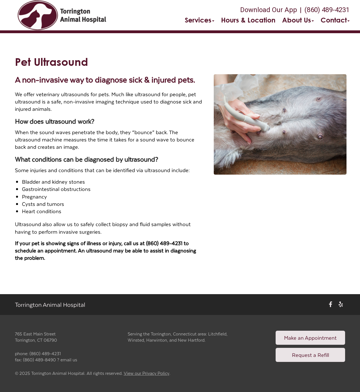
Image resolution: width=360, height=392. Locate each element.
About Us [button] (298, 20)
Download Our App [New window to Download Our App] (268, 10)
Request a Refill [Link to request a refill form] (310, 355)
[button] (61, 15)
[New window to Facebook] (330, 304)
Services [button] (199, 20)
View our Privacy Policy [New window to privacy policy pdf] (146, 373)
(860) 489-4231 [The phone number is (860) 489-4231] (327, 10)
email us (68, 359)
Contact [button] (335, 20)
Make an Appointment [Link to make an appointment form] (310, 338)
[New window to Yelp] (340, 304)
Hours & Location (248, 20)
